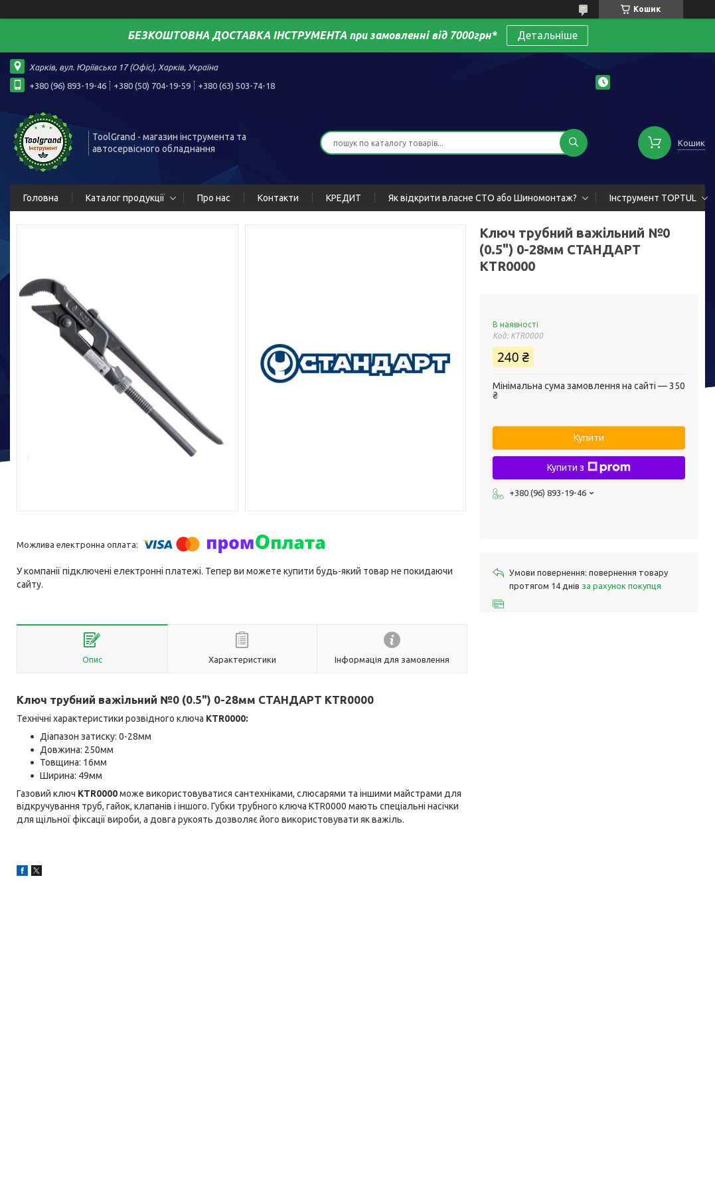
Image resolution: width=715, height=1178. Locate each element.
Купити (589, 437)
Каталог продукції (125, 198)
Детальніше (547, 35)
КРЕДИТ (343, 198)
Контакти (278, 198)
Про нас (213, 198)
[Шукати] (574, 143)
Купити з (589, 467)
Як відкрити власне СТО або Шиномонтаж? (482, 198)
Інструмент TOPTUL (652, 198)
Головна (40, 198)
